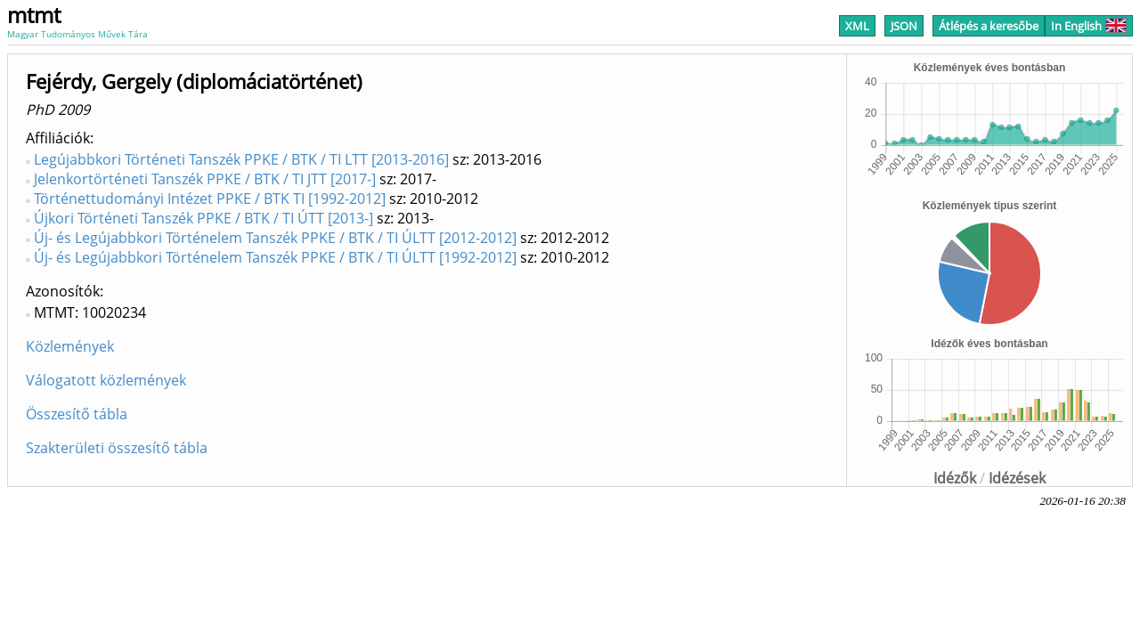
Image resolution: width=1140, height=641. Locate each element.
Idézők (954, 478)
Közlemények (70, 346)
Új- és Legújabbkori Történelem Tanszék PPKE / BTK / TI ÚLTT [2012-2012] (275, 237)
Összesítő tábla (76, 414)
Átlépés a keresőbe (988, 26)
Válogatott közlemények (106, 380)
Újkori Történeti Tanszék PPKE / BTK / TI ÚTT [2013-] (203, 218)
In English (1089, 26)
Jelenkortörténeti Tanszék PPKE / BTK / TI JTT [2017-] (205, 179)
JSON (904, 26)
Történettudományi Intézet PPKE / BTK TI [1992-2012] (210, 198)
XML (857, 26)
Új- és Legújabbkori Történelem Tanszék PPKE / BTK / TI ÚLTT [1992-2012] (275, 257)
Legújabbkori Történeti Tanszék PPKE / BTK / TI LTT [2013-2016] (241, 159)
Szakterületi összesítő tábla (117, 448)
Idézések (1017, 478)
